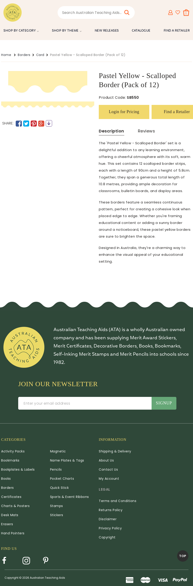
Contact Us (108, 469)
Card (40, 55)
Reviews (146, 131)
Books (6, 478)
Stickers (56, 515)
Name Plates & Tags (67, 460)
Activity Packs (13, 451)
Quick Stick (59, 487)
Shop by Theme (65, 30)
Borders (24, 55)
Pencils (56, 469)
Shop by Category (19, 30)
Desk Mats (9, 515)
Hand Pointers (13, 533)
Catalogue (141, 30)
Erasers (7, 524)
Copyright (107, 537)
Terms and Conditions (117, 501)
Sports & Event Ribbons (69, 497)
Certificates (11, 497)
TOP (182, 556)
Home (6, 55)
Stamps (56, 506)
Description (111, 131)
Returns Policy (110, 510)
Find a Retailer (177, 30)
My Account (109, 478)
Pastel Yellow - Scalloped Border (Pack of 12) (88, 55)
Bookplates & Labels (18, 469)
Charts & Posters (15, 506)
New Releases (107, 30)
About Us (106, 460)
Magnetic (58, 451)
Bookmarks (10, 460)
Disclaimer (108, 519)
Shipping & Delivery (115, 451)
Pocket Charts (62, 478)
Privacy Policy (110, 528)
